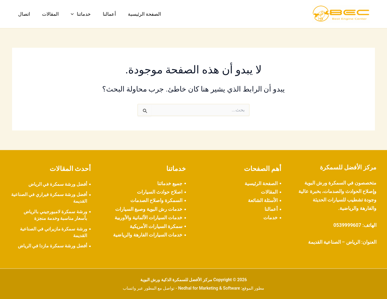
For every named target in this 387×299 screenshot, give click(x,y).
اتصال (23, 14)
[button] (68, 14)
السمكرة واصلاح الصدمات (156, 200)
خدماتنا (75, 14)
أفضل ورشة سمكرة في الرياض (55, 184)
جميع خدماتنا (169, 183)
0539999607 (347, 225)
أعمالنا (100, 14)
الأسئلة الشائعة (263, 200)
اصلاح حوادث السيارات (159, 192)
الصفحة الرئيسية (133, 14)
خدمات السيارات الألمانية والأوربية (148, 217)
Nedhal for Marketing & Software (209, 288)
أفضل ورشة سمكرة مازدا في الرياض (50, 246)
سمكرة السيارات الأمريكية (156, 226)
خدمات (270, 217)
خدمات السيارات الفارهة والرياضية (147, 235)
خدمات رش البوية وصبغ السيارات (148, 209)
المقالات (46, 14)
